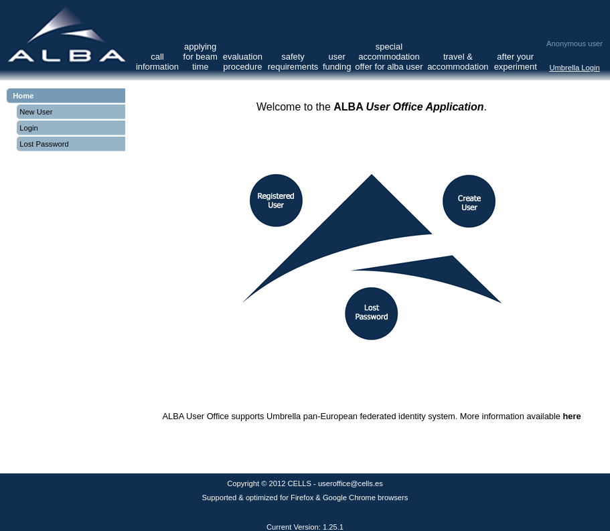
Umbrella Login (574, 68)
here (571, 416)
